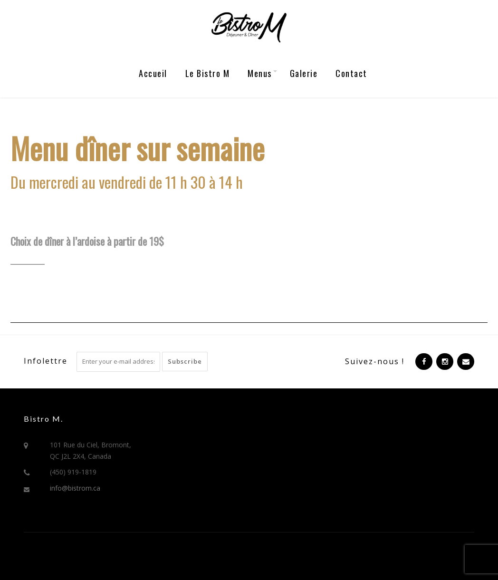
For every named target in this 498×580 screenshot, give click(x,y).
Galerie (304, 73)
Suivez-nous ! (374, 361)
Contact (351, 73)
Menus (260, 73)
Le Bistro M (207, 73)
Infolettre (45, 361)
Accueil (153, 73)
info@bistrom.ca (75, 488)
